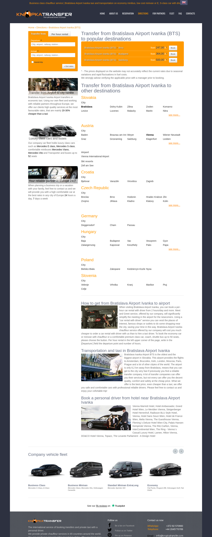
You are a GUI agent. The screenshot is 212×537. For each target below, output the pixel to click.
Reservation (128, 13)
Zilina (130, 106)
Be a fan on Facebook (124, 526)
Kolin (165, 201)
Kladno (130, 201)
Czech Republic (95, 188)
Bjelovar (85, 181)
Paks (148, 245)
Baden (84, 135)
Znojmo (85, 201)
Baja (83, 241)
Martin (149, 110)
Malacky (131, 110)
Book (173, 48)
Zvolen (149, 106)
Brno (112, 197)
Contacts (190, 13)
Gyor (165, 241)
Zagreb (149, 181)
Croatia (87, 172)
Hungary (88, 231)
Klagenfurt (151, 139)
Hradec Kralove (154, 197)
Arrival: (35, 51)
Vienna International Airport (95, 156)
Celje (83, 289)
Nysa (148, 269)
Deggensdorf (87, 225)
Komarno (167, 106)
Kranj (130, 284)
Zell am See (87, 165)
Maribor (150, 284)
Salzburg (131, 139)
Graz (83, 139)
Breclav (85, 197)
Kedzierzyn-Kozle (136, 269)
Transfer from (38, 33)
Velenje (85, 284)
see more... (174, 115)
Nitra (165, 110)
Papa (165, 245)
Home (102, 13)
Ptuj (165, 284)
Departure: (36, 40)
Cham (113, 225)
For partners (159, 13)
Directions (143, 13)
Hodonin (131, 197)
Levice (84, 110)
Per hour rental (60, 34)
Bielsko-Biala (88, 269)
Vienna (150, 135)
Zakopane (115, 269)
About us (113, 13)
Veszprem (151, 241)
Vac (129, 241)
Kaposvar (115, 245)
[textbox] (53, 44)
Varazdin (114, 181)
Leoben (167, 139)
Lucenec (114, 110)
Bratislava (86, 106)
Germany (89, 216)
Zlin (165, 197)
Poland (87, 260)
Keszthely (132, 245)
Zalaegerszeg (88, 245)
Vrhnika (114, 284)
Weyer (130, 135)
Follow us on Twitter (123, 531)
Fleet (172, 13)
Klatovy (150, 201)
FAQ (180, 13)
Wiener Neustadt (171, 135)
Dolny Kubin (116, 106)
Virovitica (132, 181)
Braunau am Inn (118, 135)
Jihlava (113, 201)
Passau (131, 225)
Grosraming (116, 139)
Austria (87, 125)
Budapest (115, 241)
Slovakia (88, 97)
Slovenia (88, 275)
